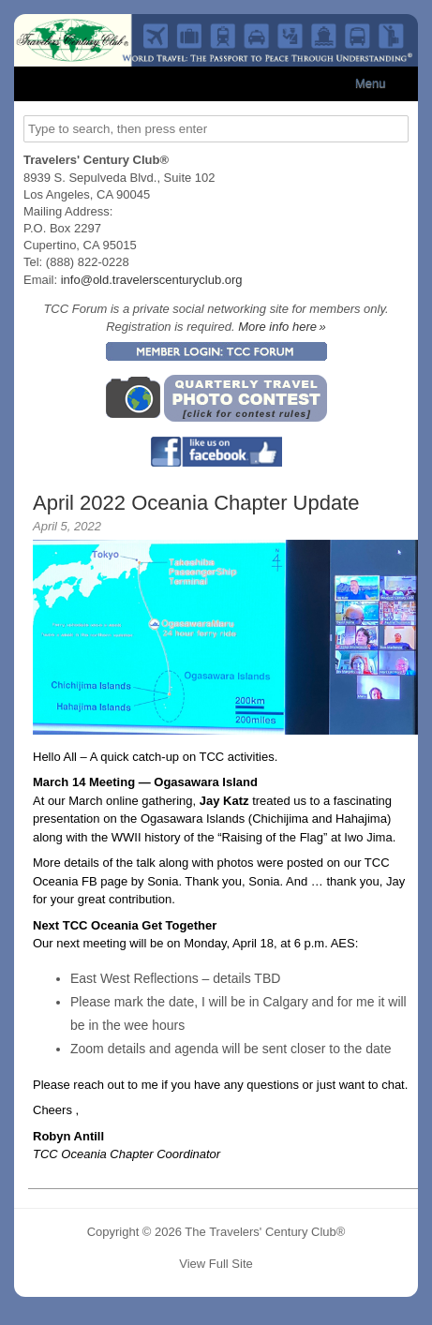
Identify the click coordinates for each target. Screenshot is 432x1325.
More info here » (282, 327)
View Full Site (216, 1264)
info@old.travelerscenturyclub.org (152, 280)
